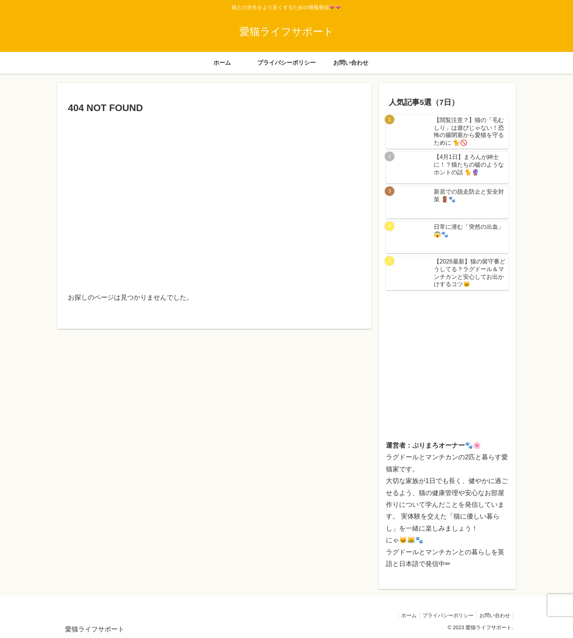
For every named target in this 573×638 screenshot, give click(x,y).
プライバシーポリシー (445, 615)
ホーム (404, 615)
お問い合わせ (493, 615)
